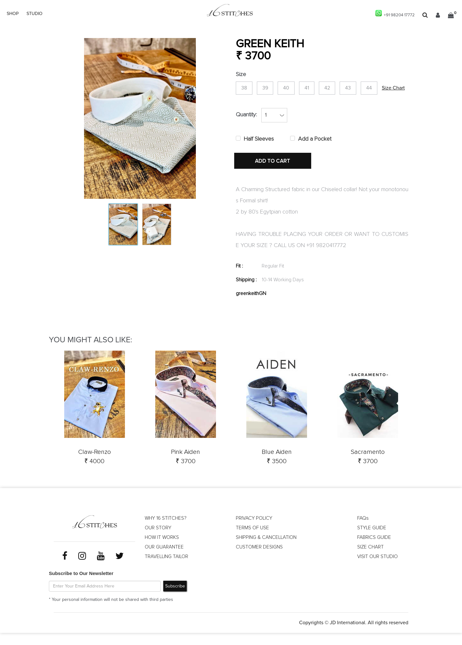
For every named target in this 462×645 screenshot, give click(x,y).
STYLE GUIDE (372, 540)
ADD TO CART (274, 180)
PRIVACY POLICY (254, 531)
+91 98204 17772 (394, 13)
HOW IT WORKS (162, 550)
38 (246, 88)
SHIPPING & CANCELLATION (267, 550)
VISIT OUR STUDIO (377, 569)
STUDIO (34, 14)
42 (342, 88)
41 (318, 88)
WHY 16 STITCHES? (166, 531)
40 (294, 88)
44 (390, 88)
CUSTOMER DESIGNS (259, 560)
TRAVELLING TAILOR (167, 569)
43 (366, 88)
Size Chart (247, 110)
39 (270, 88)
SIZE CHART (370, 560)
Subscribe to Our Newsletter (81, 585)
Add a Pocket (314, 158)
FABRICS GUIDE (374, 550)
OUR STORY (158, 540)
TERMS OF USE (252, 540)
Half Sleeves (259, 158)
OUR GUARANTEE (164, 560)
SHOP (13, 14)
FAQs (363, 531)
